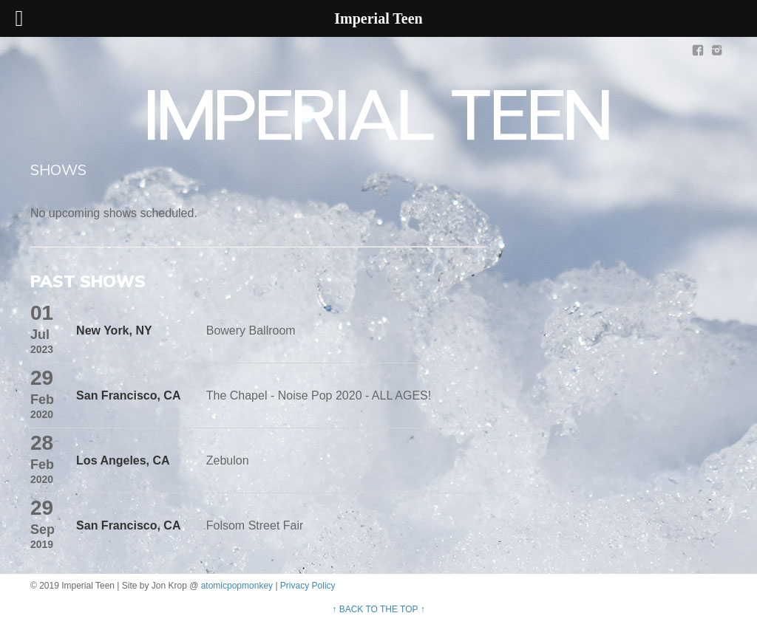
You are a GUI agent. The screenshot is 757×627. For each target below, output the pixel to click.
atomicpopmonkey (237, 585)
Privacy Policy (308, 585)
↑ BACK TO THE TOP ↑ (378, 609)
